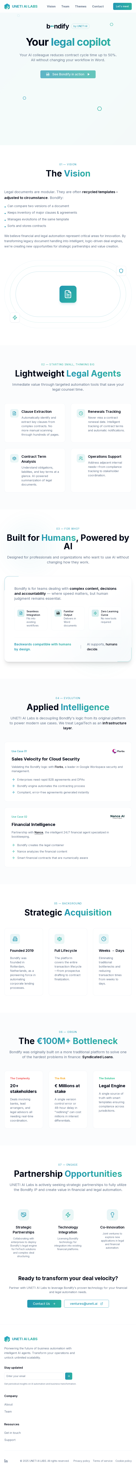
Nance (39, 832)
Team (65, 6)
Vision (51, 6)
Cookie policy (123, 1460)
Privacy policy (81, 1460)
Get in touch (12, 1433)
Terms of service (103, 1460)
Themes (80, 6)
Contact (98, 6)
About (8, 1404)
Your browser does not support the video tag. (68, 113)
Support (9, 1440)
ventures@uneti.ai (86, 1303)
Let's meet (122, 6)
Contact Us (44, 1303)
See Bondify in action (68, 76)
